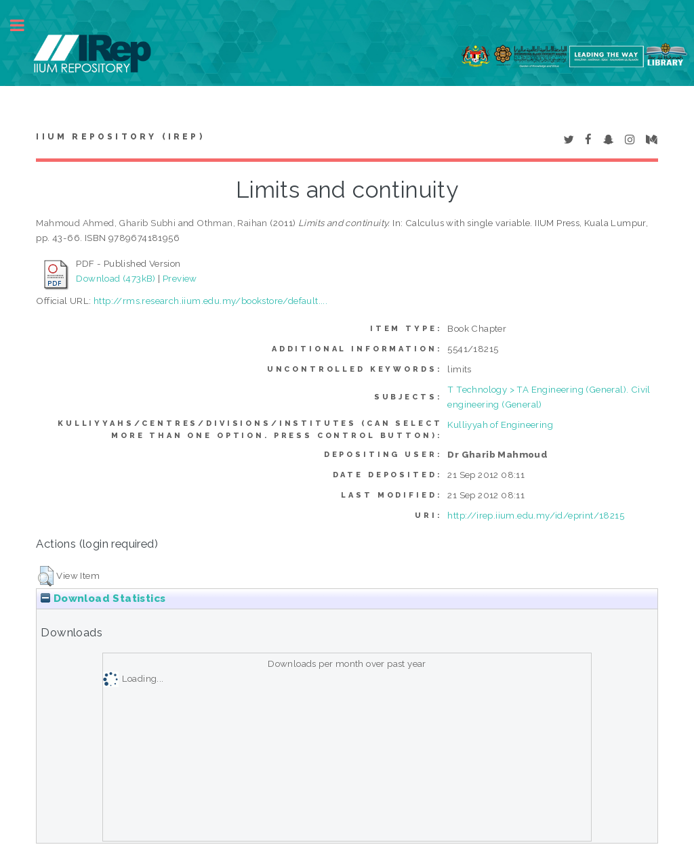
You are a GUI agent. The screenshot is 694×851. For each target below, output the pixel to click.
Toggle (24, 25)
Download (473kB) (115, 278)
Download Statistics (103, 598)
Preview (180, 278)
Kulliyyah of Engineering (500, 424)
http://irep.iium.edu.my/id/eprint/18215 (535, 515)
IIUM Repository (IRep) (120, 136)
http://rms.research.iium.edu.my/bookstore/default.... (210, 300)
